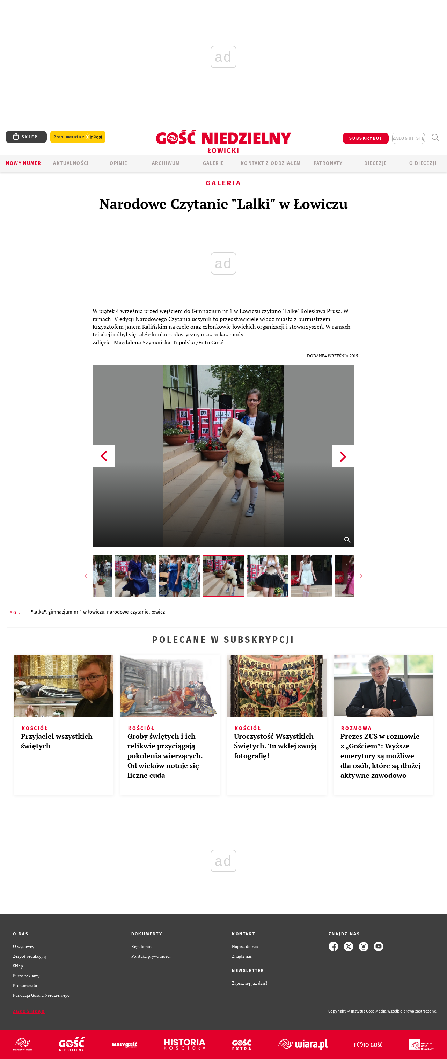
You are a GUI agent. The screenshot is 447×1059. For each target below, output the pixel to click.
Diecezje (375, 163)
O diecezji (423, 163)
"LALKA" (38, 612)
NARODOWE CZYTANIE (128, 612)
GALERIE (213, 163)
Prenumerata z (77, 137)
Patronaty (328, 163)
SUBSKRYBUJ (365, 138)
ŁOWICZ (158, 612)
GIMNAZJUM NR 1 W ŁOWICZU (76, 612)
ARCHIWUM (166, 163)
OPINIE (118, 163)
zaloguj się (409, 138)
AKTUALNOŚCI (71, 163)
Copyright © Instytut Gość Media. (357, 1011)
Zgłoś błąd (29, 1011)
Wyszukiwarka (434, 137)
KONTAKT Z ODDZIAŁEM (271, 163)
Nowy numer (23, 163)
